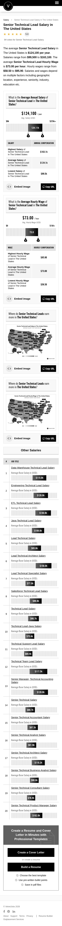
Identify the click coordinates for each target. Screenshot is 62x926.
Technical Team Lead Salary (26, 661)
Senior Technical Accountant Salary (30, 717)
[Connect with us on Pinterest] (8, 911)
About (5, 916)
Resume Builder (46, 916)
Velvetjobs (8, 6)
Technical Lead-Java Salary (26, 626)
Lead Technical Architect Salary (28, 555)
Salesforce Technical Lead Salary (29, 591)
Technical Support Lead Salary (28, 643)
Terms (22, 916)
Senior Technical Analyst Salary (28, 735)
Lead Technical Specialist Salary (29, 573)
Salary (6, 20)
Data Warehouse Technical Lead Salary (33, 467)
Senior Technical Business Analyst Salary (34, 770)
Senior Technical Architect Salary (29, 752)
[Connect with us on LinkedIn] (14, 911)
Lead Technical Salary (23, 538)
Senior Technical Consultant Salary (30, 787)
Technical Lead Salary (23, 608)
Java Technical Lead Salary (26, 520)
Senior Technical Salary (24, 699)
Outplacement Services (13, 919)
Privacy (29, 916)
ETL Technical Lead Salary (26, 503)
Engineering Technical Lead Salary (30, 485)
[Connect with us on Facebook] (4, 911)
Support (13, 916)
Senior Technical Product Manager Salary (34, 805)
